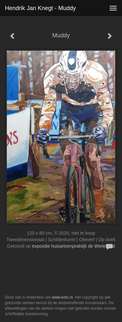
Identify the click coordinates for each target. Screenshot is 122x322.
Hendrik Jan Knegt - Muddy (40, 8)
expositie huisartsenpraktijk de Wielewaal (73, 246)
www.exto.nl (62, 297)
